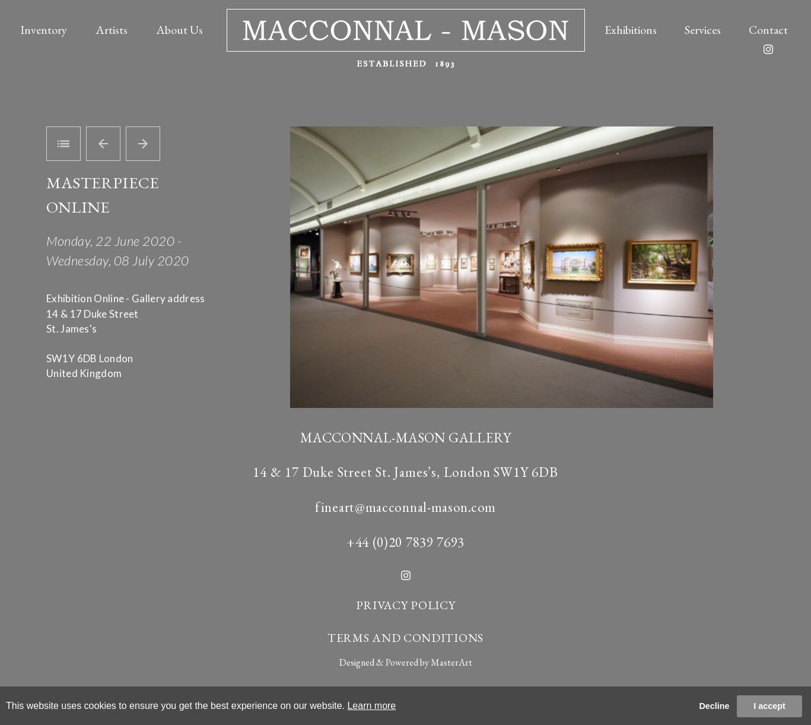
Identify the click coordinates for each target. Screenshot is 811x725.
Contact (768, 29)
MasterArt (451, 662)
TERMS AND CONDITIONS (405, 637)
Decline (714, 706)
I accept (769, 706)
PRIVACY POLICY (406, 605)
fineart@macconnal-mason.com (405, 507)
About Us (179, 29)
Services (703, 29)
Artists (112, 29)
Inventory (43, 29)
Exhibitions (631, 29)
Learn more (371, 706)
